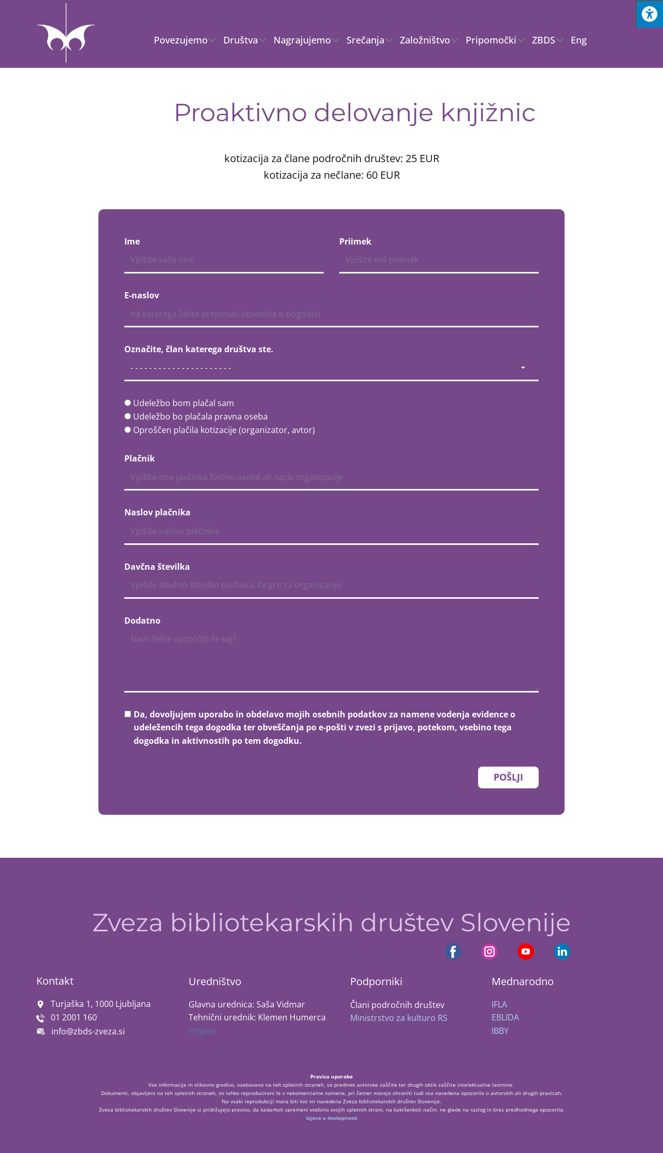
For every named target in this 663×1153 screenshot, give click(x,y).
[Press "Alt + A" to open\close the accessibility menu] (649, 13)
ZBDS (543, 40)
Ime (132, 241)
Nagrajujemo (302, 40)
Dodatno (142, 620)
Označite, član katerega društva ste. (198, 349)
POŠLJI (508, 777)
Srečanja (365, 40)
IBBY (500, 1030)
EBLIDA (505, 1017)
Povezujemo (181, 40)
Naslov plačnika (157, 512)
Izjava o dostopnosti (331, 1117)
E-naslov (141, 295)
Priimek (355, 241)
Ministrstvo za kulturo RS (399, 1018)
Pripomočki (491, 40)
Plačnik (139, 458)
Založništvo (425, 40)
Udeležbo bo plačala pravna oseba (200, 416)
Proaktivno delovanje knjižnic (355, 112)
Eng (579, 40)
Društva (240, 40)
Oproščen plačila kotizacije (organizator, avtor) (224, 430)
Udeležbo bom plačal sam (183, 403)
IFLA (499, 1004)
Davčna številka (157, 566)
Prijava (202, 1030)
